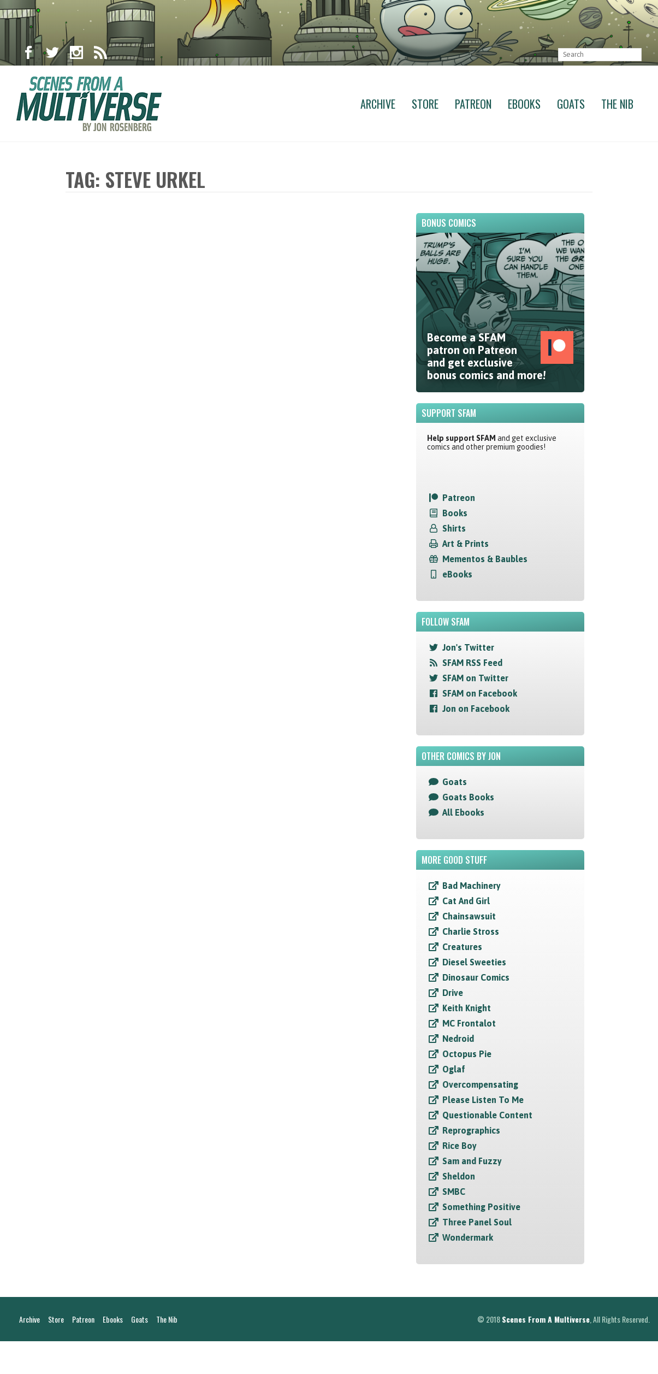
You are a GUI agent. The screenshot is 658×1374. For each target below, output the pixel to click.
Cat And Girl (466, 901)
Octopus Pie (466, 1054)
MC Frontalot (469, 1023)
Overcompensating (480, 1084)
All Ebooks (463, 812)
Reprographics (471, 1130)
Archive (377, 104)
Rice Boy (459, 1146)
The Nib (617, 104)
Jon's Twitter (468, 647)
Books (454, 513)
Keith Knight (466, 1008)
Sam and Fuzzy (472, 1161)
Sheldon (458, 1176)
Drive (452, 993)
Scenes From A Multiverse (546, 1352)
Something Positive (481, 1207)
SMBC (453, 1191)
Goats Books (468, 797)
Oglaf (453, 1069)
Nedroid (458, 1038)
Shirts (454, 528)
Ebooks (524, 104)
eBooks (457, 574)
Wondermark (467, 1237)
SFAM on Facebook (479, 693)
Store (425, 104)
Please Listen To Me (483, 1100)
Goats (571, 104)
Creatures (462, 947)
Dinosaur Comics (475, 977)
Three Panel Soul (477, 1222)
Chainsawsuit (469, 916)
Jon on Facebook (475, 708)
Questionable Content (487, 1115)
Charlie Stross (470, 931)
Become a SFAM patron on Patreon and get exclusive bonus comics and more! (500, 356)
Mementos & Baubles (484, 559)
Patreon (473, 104)
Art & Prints (465, 544)
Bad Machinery (471, 886)
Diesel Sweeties (474, 962)
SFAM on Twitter (475, 678)
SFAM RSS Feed (472, 663)
